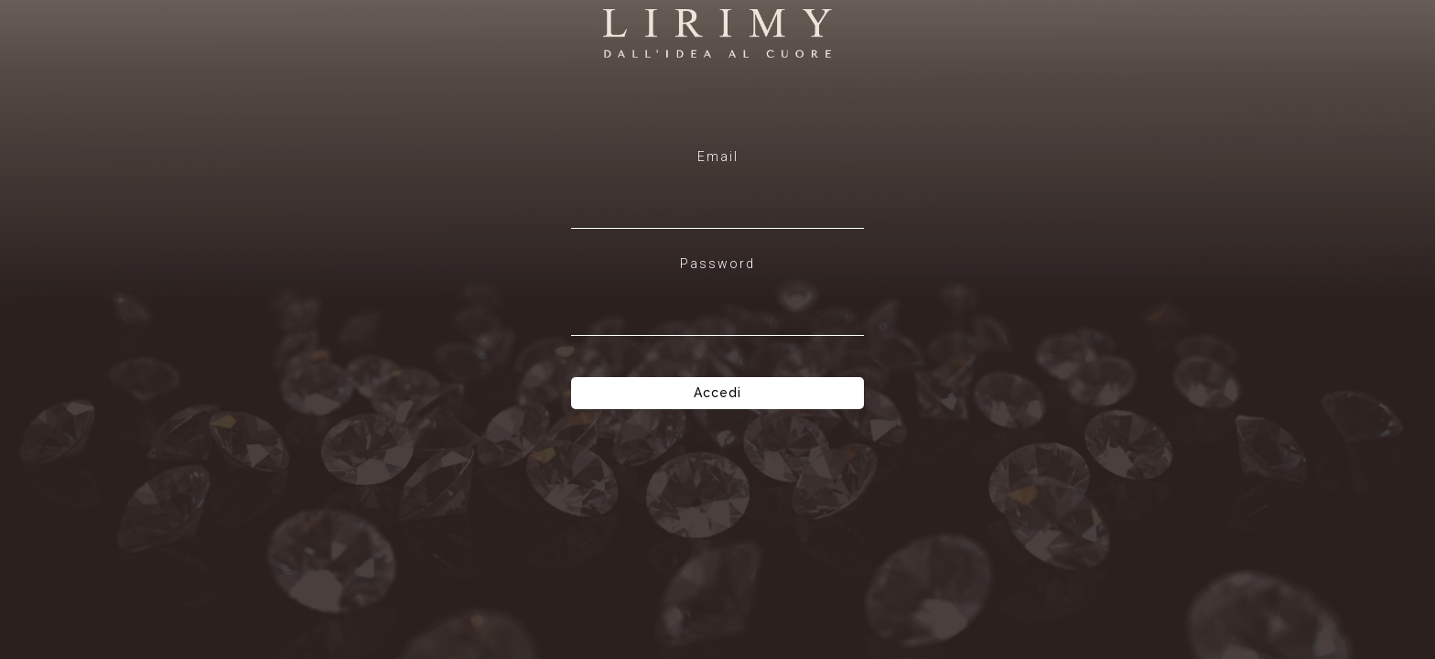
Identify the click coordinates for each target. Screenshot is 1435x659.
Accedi (717, 392)
